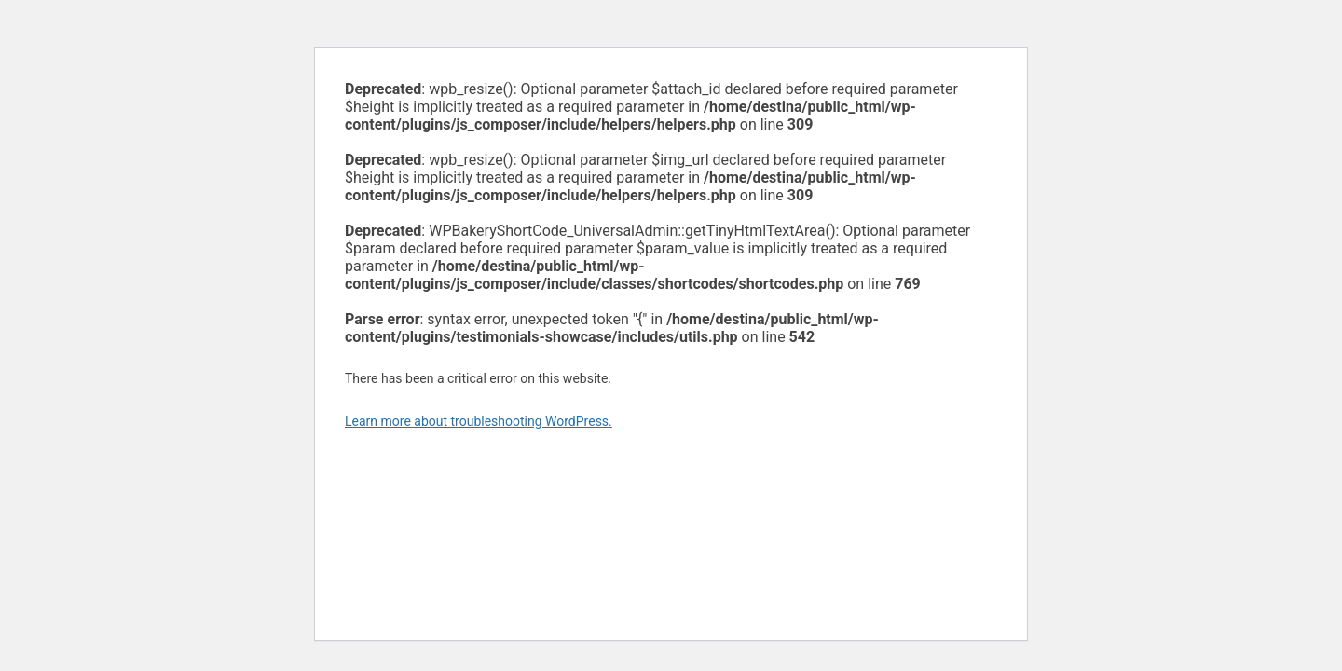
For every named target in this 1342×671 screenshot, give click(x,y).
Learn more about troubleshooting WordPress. (478, 421)
